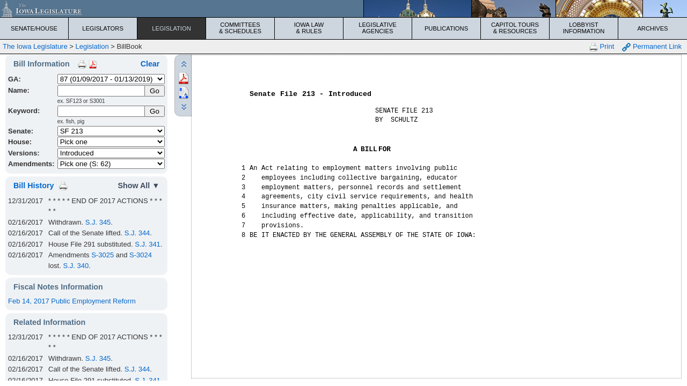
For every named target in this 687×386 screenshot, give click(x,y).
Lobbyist (584, 27)
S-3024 (140, 255)
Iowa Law (309, 27)
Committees (240, 27)
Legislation (171, 28)
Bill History (33, 185)
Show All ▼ (138, 185)
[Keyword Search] (101, 111)
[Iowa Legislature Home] (343, 8)
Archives (652, 28)
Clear (150, 64)
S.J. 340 (76, 266)
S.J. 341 (147, 244)
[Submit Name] (154, 90)
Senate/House (34, 28)
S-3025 (102, 255)
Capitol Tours (515, 27)
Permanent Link (652, 46)
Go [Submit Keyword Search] (154, 111)
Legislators (102, 28)
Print (601, 46)
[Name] (101, 90)
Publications (446, 28)
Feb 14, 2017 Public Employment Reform (72, 301)
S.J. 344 (137, 233)
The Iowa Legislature (35, 46)
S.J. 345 (98, 222)
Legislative (378, 27)
